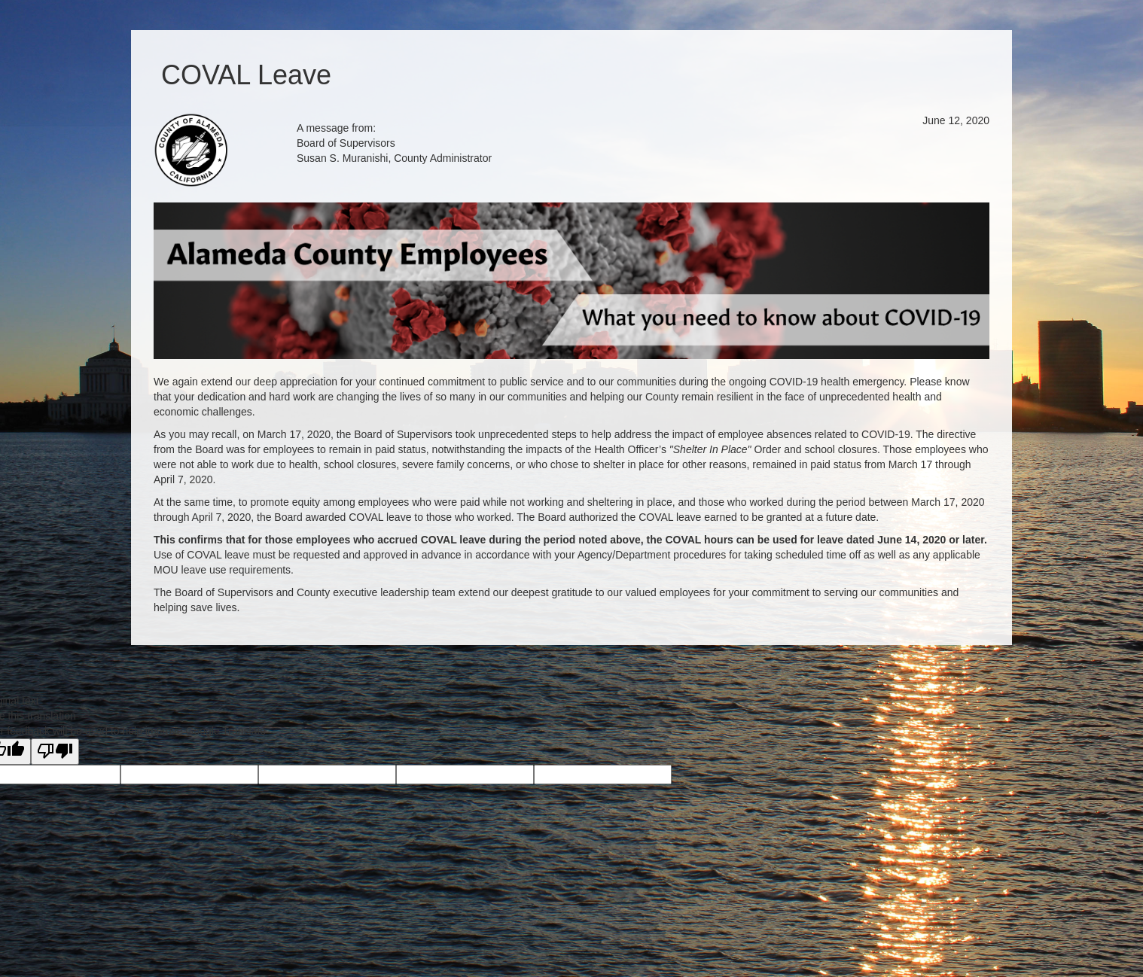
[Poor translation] (55, 751)
